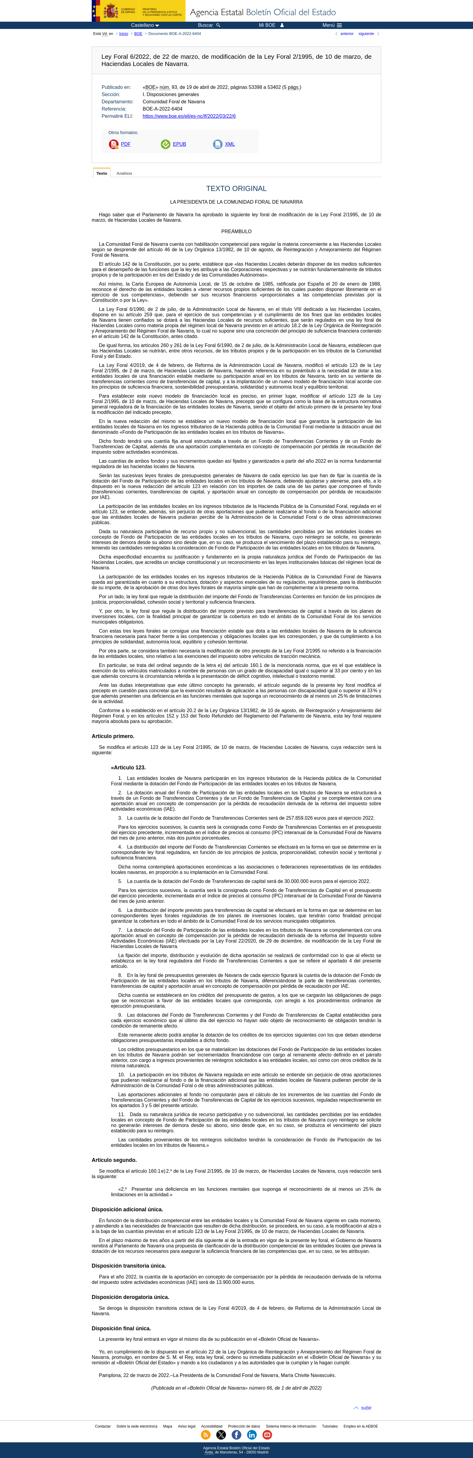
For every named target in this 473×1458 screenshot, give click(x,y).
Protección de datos (244, 1426)
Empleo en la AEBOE (361, 1426)
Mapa (167, 1426)
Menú (332, 25)
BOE (138, 33)
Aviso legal (186, 1426)
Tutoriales (330, 1426)
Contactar (103, 1426)
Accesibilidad (211, 1426)
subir (366, 1407)
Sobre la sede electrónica (136, 1426)
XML (230, 144)
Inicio (123, 33)
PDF (126, 144)
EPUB (179, 144)
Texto (102, 173)
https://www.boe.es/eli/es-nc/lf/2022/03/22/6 (189, 116)
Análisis (124, 173)
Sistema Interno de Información (291, 1426)
